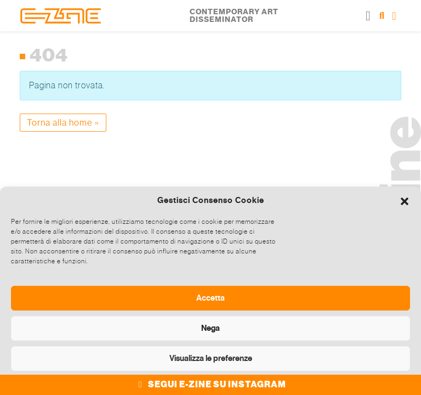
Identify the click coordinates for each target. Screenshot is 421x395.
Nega (210, 328)
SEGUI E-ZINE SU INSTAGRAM (210, 384)
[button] (404, 200)
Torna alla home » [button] (63, 122)
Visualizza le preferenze (210, 358)
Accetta (210, 298)
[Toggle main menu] (368, 15)
